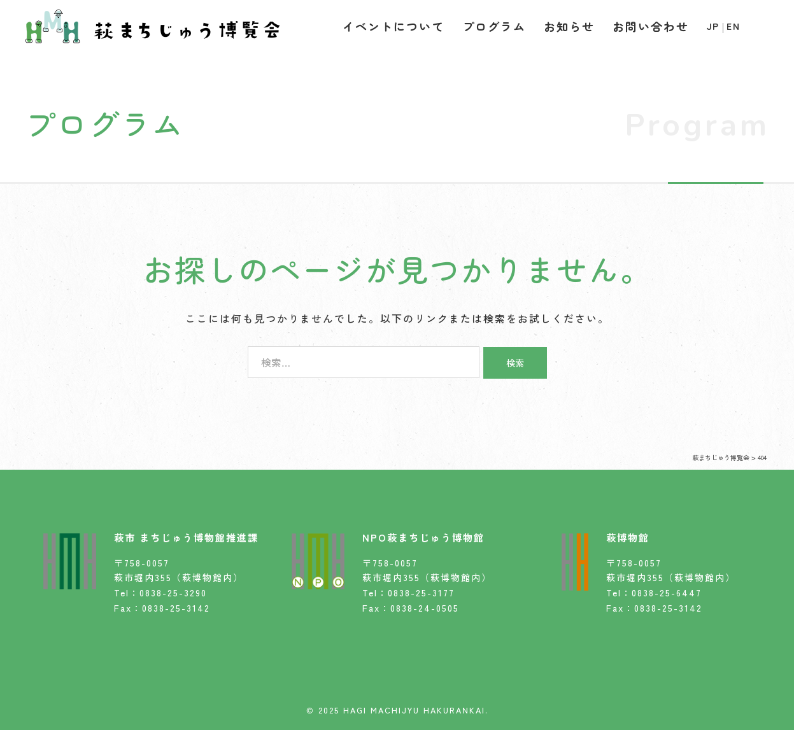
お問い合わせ (651, 26)
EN (734, 26)
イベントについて (393, 26)
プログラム (494, 26)
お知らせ (569, 26)
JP (713, 26)
